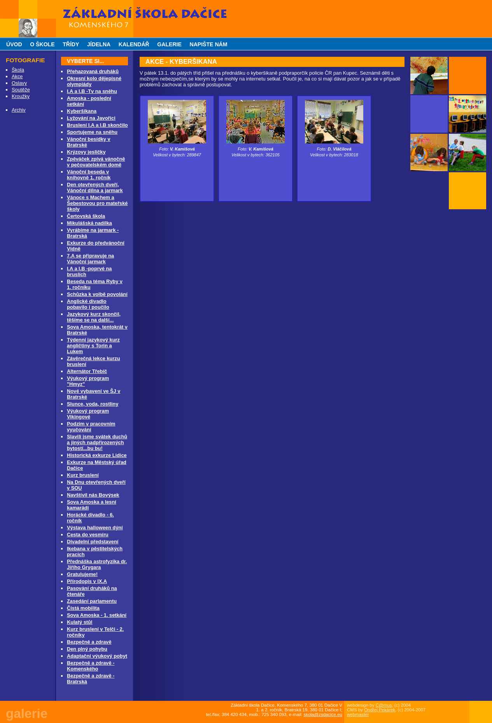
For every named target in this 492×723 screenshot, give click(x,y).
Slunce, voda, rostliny (92, 404)
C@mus (384, 705)
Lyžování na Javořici (91, 118)
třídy (71, 44)
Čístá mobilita (83, 608)
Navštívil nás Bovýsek (93, 495)
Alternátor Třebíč (87, 371)
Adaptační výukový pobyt (97, 656)
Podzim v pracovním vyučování (91, 426)
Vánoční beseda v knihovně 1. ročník (88, 174)
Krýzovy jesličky (86, 152)
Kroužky (21, 96)
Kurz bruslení (83, 475)
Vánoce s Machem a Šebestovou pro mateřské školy (97, 203)
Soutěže (21, 90)
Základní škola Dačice (90, 3)
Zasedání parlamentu (92, 601)
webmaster (358, 714)
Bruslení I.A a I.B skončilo (97, 125)
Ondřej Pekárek (379, 709)
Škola (18, 70)
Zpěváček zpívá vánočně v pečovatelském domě (96, 162)
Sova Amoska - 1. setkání (96, 615)
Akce (17, 76)
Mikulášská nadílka (89, 223)
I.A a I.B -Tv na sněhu (92, 91)
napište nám (208, 44)
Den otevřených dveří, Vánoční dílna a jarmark (95, 187)
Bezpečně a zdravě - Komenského (90, 666)
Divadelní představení (92, 541)
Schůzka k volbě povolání (97, 294)
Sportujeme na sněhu (92, 132)
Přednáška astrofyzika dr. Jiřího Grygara (97, 564)
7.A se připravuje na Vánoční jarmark (90, 258)
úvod (14, 44)
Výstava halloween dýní (95, 527)
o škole (42, 44)
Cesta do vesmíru (88, 534)
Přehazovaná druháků (93, 71)
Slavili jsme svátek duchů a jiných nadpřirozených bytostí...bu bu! (97, 442)
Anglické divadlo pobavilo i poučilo (88, 304)
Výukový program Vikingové (88, 414)
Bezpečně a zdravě (89, 642)
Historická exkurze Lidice (97, 455)
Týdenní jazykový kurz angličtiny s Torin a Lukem (93, 345)
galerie (169, 44)
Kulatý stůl (79, 622)
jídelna (98, 44)
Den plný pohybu (87, 649)
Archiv (19, 110)
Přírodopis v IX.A (87, 581)
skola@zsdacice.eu (323, 714)
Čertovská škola (86, 216)
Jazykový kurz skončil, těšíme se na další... (94, 317)
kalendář (134, 44)
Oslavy (19, 83)
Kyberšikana (81, 111)
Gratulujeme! (82, 574)
